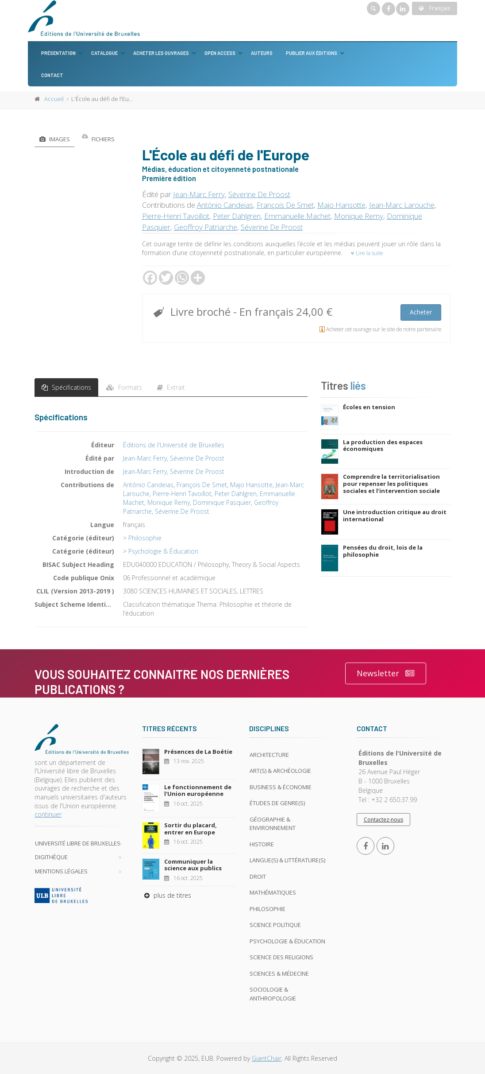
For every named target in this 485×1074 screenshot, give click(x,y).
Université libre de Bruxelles (77, 843)
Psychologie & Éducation (163, 551)
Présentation (58, 53)
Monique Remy (358, 216)
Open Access (219, 53)
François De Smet (285, 205)
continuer (48, 814)
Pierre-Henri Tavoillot (175, 216)
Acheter (421, 312)
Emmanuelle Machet (297, 216)
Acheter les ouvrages (161, 53)
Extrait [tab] (171, 387)
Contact (52, 75)
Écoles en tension (369, 407)
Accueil (54, 99)
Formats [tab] (124, 387)
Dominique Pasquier (222, 502)
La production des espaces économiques (383, 445)
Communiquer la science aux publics (193, 864)
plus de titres (166, 895)
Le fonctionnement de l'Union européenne (197, 790)
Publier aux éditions (311, 53)
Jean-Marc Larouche (402, 205)
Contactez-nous (383, 819)
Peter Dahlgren (237, 216)
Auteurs (262, 53)
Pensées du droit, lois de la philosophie (383, 550)
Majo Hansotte (341, 205)
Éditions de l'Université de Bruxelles (173, 445)
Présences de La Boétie (198, 752)
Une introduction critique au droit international (395, 515)
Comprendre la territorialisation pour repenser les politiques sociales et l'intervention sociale (391, 483)
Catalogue (104, 53)
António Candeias (225, 205)
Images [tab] (54, 139)
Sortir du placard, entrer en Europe (190, 828)
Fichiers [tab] (98, 139)
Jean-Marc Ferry (199, 194)
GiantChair (266, 1058)
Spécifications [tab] (66, 387)
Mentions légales (61, 871)
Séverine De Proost (259, 194)
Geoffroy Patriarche (205, 227)
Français (434, 8)
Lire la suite (367, 253)
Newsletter (386, 673)
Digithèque (51, 857)
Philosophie (145, 538)
